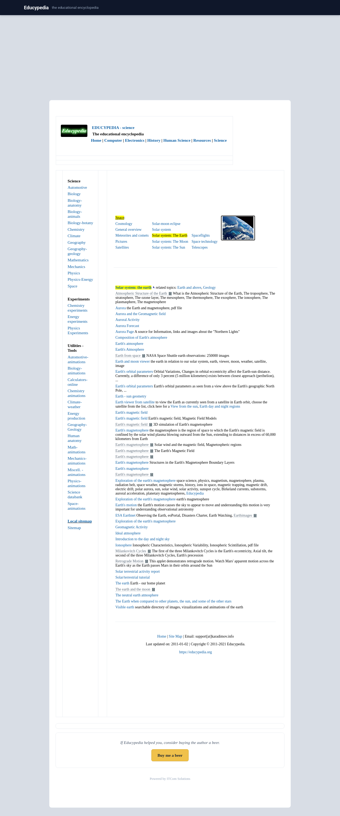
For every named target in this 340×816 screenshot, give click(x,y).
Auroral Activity (127, 320)
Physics (73, 273)
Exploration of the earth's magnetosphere (145, 481)
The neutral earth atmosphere (136, 595)
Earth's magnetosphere (131, 430)
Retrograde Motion (129, 561)
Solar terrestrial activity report (137, 572)
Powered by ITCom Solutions (170, 779)
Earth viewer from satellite (135, 402)
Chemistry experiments (77, 307)
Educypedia (36, 7)
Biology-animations (76, 370)
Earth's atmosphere (129, 344)
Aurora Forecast (127, 326)
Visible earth (124, 607)
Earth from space (127, 356)
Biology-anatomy (74, 202)
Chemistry (75, 229)
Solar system (161, 230)
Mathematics (77, 260)
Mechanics (76, 266)
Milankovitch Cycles (130, 551)
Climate (73, 235)
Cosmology (123, 224)
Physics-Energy (80, 279)
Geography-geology (77, 251)
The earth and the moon (132, 589)
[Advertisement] (170, 56)
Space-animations (76, 505)
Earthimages (242, 515)
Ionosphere (123, 545)
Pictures (121, 242)
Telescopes (199, 247)
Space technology (205, 242)
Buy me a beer (170, 755)
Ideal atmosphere (128, 533)
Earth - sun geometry (130, 396)
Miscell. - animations (76, 472)
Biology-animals (74, 214)
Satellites (122, 247)
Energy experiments (77, 319)
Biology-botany (80, 222)
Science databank (74, 494)
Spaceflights (201, 235)
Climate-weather (74, 404)
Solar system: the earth (133, 288)
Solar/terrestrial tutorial (132, 577)
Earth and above (189, 288)
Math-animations (76, 449)
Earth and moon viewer (132, 361)
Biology (73, 193)
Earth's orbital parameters (134, 372)
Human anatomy (74, 438)
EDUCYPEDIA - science (113, 127)
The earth (122, 583)
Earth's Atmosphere (129, 349)
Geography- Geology (77, 427)
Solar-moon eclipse (166, 224)
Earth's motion (126, 505)
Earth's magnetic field (131, 413)
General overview (128, 230)
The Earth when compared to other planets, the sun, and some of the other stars (173, 601)
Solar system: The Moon (170, 242)
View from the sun (184, 406)
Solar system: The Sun (168, 247)
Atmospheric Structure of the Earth (141, 293)
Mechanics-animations (77, 460)
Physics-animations (76, 483)
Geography (76, 242)
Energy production (76, 415)
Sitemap (74, 527)
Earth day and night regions (219, 406)
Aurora (120, 308)
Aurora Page (124, 332)
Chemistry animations (76, 393)
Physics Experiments (77, 330)
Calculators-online (77, 382)
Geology (209, 288)
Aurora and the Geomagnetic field (140, 314)
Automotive (77, 187)
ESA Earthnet (125, 515)
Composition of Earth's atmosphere (141, 338)
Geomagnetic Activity (131, 527)
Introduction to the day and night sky (142, 539)
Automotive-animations (77, 359)
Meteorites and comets (131, 235)
